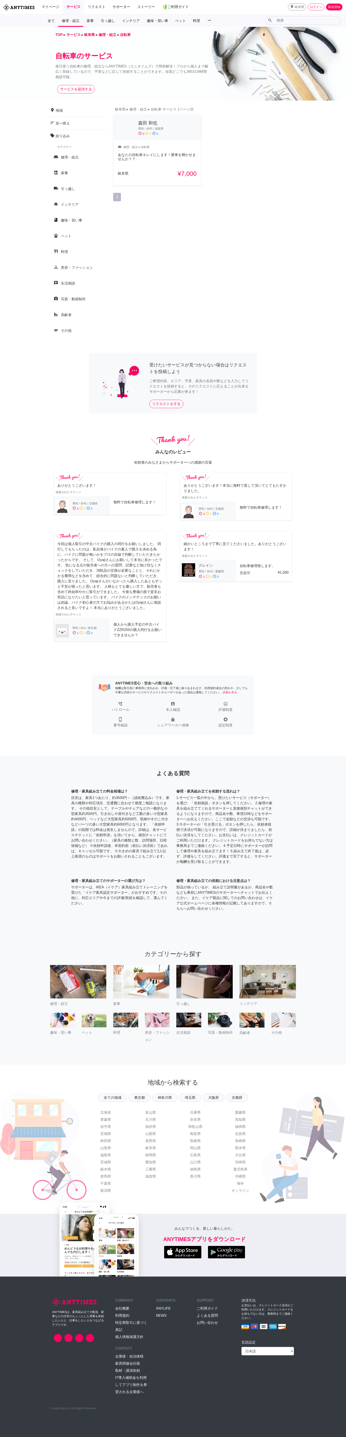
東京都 (139, 1097)
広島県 (195, 1155)
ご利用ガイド (207, 1308)
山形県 (105, 1148)
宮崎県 (240, 1162)
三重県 (150, 1169)
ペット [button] (180, 21)
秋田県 (105, 1141)
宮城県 (105, 1134)
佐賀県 (240, 1134)
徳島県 (195, 1169)
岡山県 (195, 1148)
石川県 (150, 1119)
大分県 (240, 1155)
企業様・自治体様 (129, 1356)
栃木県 (105, 1169)
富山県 (150, 1112)
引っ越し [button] (108, 21)
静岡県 (150, 1155)
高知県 (240, 1119)
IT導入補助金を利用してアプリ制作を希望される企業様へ (131, 1385)
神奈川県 (165, 1097)
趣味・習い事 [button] (157, 21)
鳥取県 (195, 1134)
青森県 (105, 1119)
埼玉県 (190, 1097)
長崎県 (240, 1141)
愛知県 (150, 1162)
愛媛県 (240, 1112)
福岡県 (240, 1127)
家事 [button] (90, 21)
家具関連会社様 (127, 1363)
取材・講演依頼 (127, 1370)
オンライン (240, 1190)
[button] (297, 7)
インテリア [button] (131, 21)
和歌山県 (195, 1127)
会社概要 (122, 1308)
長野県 (150, 1141)
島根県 (195, 1141)
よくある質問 (207, 1315)
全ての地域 (112, 1097)
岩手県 (105, 1127)
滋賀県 (150, 1176)
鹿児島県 (240, 1169)
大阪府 (213, 1097)
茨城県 (105, 1162)
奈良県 (195, 1119)
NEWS (161, 1315)
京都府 (237, 1097)
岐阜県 (150, 1148)
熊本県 (240, 1148)
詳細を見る (230, 692)
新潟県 (105, 1190)
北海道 (105, 1112)
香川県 (195, 1176)
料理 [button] (196, 21)
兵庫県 (195, 1112)
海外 (240, 1183)
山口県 (195, 1162)
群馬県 (105, 1176)
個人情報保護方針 (129, 1337)
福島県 (105, 1155)
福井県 (150, 1127)
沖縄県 (240, 1176)
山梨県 (150, 1134)
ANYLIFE (163, 1308)
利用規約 (122, 1315)
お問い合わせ (207, 1322)
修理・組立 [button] (71, 21)
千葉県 (105, 1183)
